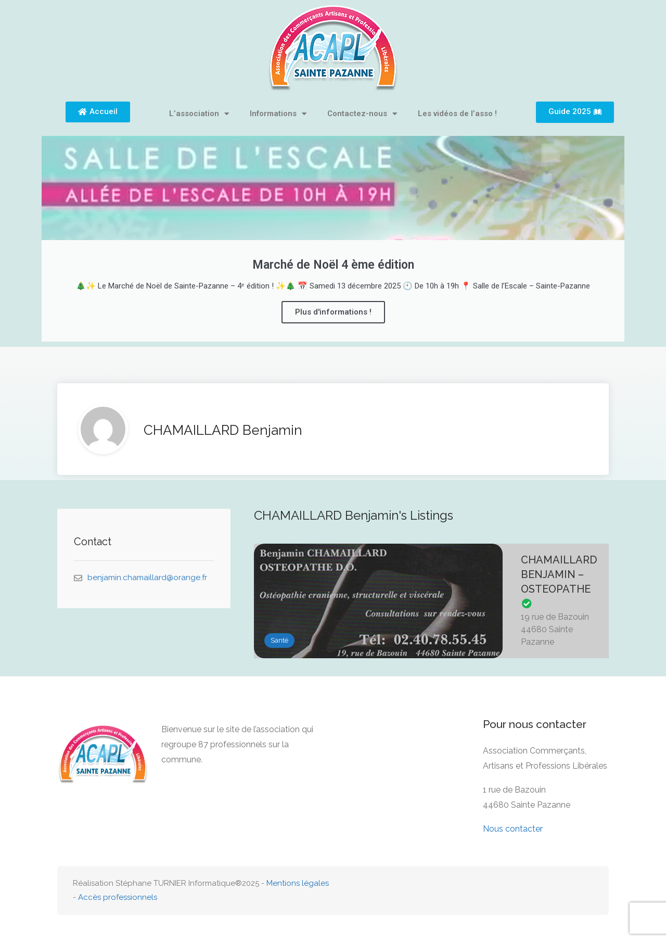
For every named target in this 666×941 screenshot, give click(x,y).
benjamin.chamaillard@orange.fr (147, 577)
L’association (199, 114)
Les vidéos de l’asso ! (457, 113)
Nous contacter (513, 829)
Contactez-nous (362, 114)
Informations (278, 114)
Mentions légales (297, 883)
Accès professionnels (117, 897)
